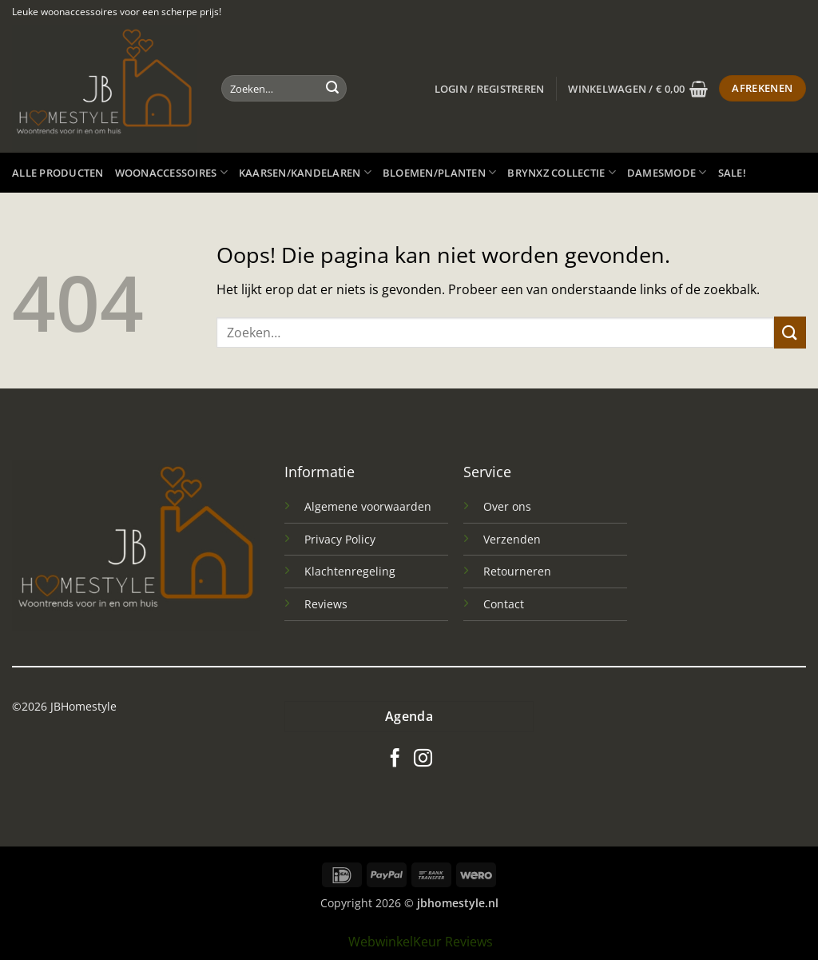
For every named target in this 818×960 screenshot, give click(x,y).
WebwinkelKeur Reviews (420, 941)
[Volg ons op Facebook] (395, 759)
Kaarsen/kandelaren (305, 172)
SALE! (732, 172)
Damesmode (667, 172)
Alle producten (58, 172)
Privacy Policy (339, 539)
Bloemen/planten (439, 172)
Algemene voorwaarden (367, 506)
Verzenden (512, 539)
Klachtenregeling (349, 571)
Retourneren (517, 571)
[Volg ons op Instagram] (423, 759)
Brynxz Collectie (561, 172)
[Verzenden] (332, 88)
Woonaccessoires (171, 172)
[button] (490, 88)
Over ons (507, 506)
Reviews (325, 603)
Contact (503, 603)
